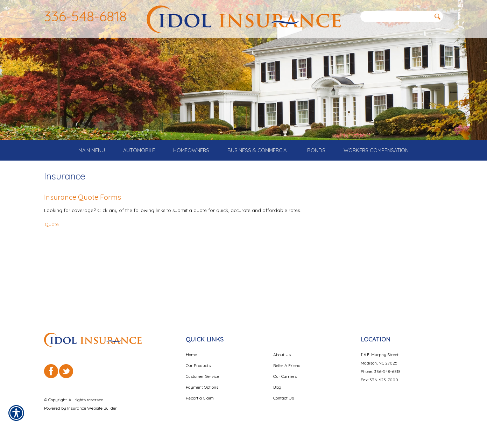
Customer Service (202, 368)
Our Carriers (285, 368)
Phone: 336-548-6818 (381, 363)
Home (191, 346)
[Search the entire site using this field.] (396, 16)
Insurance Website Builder (92, 400)
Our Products (198, 357)
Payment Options (202, 379)
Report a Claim (200, 390)
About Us (282, 346)
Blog (277, 379)
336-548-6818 (85, 16)
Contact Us (283, 390)
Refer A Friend (287, 357)
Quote (52, 240)
